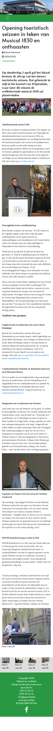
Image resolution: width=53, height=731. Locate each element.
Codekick (32, 681)
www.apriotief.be (26, 700)
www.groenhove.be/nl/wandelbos (35, 355)
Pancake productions (31, 684)
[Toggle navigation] (7, 18)
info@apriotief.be (26, 696)
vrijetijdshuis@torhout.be (18, 358)
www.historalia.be (26, 161)
